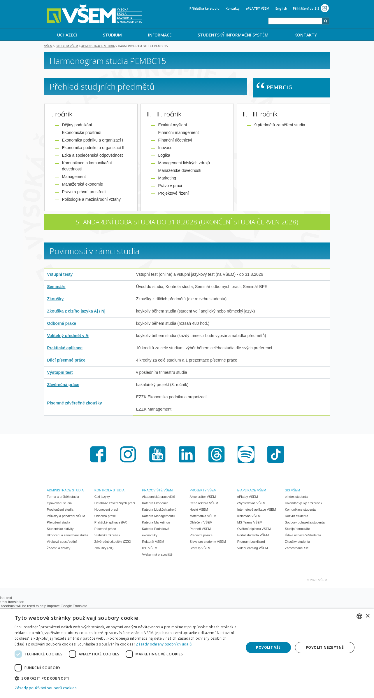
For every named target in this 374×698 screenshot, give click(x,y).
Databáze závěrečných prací (114, 503)
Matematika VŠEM (203, 516)
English (281, 8)
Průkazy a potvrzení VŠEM (66, 516)
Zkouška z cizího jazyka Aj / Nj (76, 311)
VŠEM (48, 46)
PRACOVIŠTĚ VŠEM (157, 491)
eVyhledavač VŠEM (251, 503)
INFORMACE (160, 35)
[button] (126, 678)
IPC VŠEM (149, 548)
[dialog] (187, 653)
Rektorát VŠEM (153, 542)
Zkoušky (55, 299)
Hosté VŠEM (199, 510)
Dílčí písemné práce (66, 360)
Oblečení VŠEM (201, 523)
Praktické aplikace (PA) (110, 523)
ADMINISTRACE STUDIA (65, 491)
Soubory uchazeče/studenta (304, 523)
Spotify (246, 454)
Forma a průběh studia (63, 497)
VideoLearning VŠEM (252, 548)
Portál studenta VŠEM (253, 536)
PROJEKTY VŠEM (203, 491)
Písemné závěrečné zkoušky (74, 403)
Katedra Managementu (158, 516)
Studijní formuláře (297, 529)
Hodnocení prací (106, 510)
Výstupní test (60, 373)
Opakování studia (59, 503)
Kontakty (233, 8)
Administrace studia (98, 46)
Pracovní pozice (201, 536)
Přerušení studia (58, 523)
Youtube (157, 454)
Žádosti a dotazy (59, 548)
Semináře (56, 287)
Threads (216, 454)
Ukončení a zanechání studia (67, 536)
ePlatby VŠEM (247, 497)
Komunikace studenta (300, 510)
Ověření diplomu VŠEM (254, 529)
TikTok (275, 454)
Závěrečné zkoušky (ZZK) (112, 542)
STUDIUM (112, 35)
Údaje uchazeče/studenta (303, 536)
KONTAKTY (305, 35)
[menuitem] (67, 35)
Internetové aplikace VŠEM (256, 510)
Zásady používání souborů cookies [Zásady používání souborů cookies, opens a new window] (46, 687)
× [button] (367, 616)
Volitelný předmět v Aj (68, 336)
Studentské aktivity (60, 529)
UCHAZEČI (67, 35)
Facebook (98, 454)
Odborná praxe (61, 324)
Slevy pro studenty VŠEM (208, 542)
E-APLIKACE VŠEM (251, 491)
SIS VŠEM (292, 491)
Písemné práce (105, 529)
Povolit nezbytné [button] (325, 647)
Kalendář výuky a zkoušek (303, 503)
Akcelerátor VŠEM (203, 497)
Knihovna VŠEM (249, 516)
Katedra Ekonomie (155, 503)
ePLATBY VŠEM (257, 8)
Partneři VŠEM (200, 529)
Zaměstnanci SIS (297, 548)
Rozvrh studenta (296, 516)
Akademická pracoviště (158, 497)
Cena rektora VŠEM (204, 503)
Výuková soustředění (62, 542)
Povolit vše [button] (268, 647)
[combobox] (295, 21)
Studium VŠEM (67, 46)
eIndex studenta (296, 497)
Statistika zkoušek (107, 536)
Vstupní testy (60, 275)
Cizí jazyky (102, 497)
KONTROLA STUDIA (109, 491)
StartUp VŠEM (200, 548)
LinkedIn (187, 454)
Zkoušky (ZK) (103, 548)
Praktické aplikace (64, 348)
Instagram (128, 454)
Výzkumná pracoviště (157, 555)
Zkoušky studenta (297, 542)
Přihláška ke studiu (204, 8)
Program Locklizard (251, 542)
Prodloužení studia (60, 510)
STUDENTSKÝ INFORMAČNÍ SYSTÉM (233, 35)
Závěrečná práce (63, 385)
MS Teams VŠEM (249, 523)
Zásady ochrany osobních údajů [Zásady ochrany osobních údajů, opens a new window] (164, 644)
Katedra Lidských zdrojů (159, 510)
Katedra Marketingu (156, 523)
